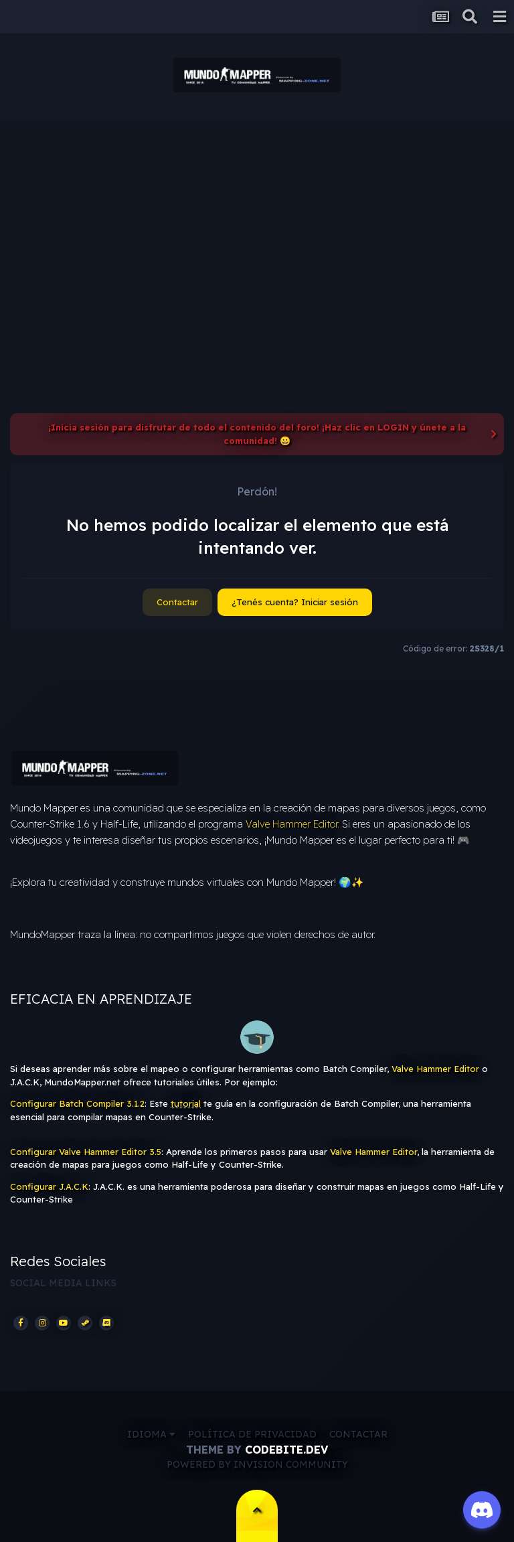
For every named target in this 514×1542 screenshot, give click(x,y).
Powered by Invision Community (257, 1464)
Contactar (177, 602)
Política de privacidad (252, 1434)
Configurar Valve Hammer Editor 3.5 (85, 1151)
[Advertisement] (257, 221)
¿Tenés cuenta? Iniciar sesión (295, 602)
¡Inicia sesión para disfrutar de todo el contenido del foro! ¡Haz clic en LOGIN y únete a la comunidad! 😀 (257, 434)
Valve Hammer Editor (291, 824)
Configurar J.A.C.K (49, 1186)
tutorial (186, 1103)
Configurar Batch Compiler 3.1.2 (77, 1103)
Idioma (151, 1434)
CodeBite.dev (286, 1449)
